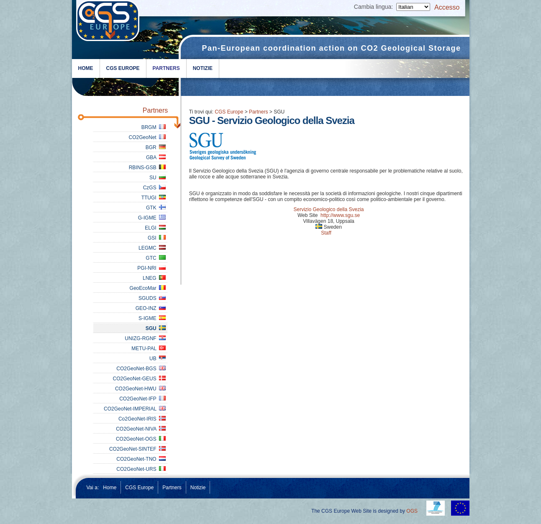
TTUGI (153, 198)
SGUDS (152, 298)
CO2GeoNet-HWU (140, 389)
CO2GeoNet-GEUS (139, 379)
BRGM (153, 127)
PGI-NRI (151, 268)
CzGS (154, 188)
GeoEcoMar (148, 288)
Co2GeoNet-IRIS (142, 419)
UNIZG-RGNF (145, 338)
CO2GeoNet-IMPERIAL (135, 409)
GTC (156, 258)
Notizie (203, 68)
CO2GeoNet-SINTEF (137, 449)
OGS (412, 511)
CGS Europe (123, 68)
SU (157, 178)
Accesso (446, 7)
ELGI (155, 228)
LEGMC (152, 248)
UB (157, 358)
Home (85, 68)
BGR (156, 147)
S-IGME (152, 318)
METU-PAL (148, 348)
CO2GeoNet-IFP (142, 399)
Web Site (307, 215)
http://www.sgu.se (340, 215)
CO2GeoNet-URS (141, 469)
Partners (166, 68)
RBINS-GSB (147, 167)
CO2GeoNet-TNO (141, 459)
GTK (156, 208)
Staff (326, 233)
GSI (157, 238)
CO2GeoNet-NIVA (141, 429)
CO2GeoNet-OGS (141, 439)
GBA (156, 157)
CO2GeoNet (147, 137)
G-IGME (152, 218)
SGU (156, 328)
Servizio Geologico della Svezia (328, 209)
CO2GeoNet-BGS (141, 369)
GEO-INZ (151, 308)
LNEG (154, 278)
